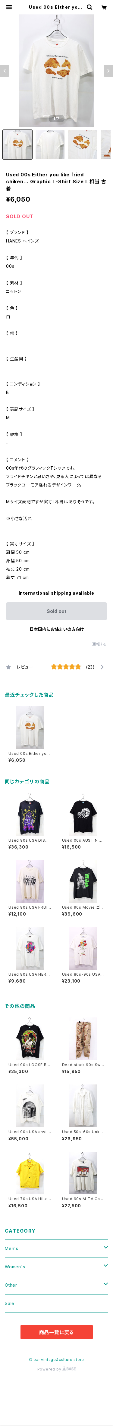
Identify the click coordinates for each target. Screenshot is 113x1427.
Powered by (56, 1369)
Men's (11, 1248)
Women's (15, 1266)
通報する (99, 644)
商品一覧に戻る (56, 1332)
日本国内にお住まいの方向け (57, 629)
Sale (9, 1303)
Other (11, 1285)
